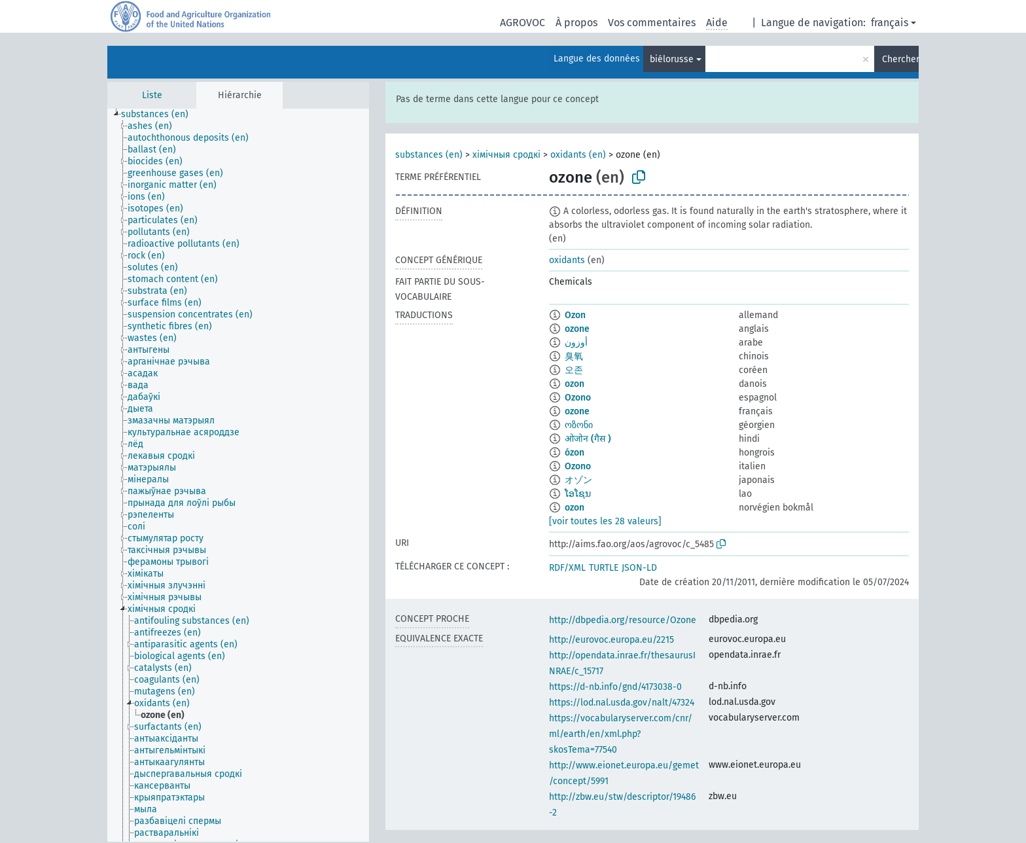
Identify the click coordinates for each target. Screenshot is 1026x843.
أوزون (576, 342)
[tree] (238, 475)
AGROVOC (522, 22)
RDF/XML (567, 567)
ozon (574, 383)
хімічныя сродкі (506, 154)
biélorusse (672, 59)
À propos (576, 22)
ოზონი (579, 425)
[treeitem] (160, 114)
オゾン (578, 480)
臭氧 (574, 356)
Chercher (900, 59)
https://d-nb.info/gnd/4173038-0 (615, 686)
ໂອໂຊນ (578, 493)
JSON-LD (639, 567)
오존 (574, 370)
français (889, 22)
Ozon (575, 315)
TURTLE (603, 567)
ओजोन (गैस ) (588, 438)
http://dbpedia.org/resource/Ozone (622, 620)
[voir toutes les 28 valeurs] (605, 521)
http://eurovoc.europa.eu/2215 (611, 639)
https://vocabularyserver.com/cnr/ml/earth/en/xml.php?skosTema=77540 (620, 734)
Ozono (578, 397)
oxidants (567, 260)
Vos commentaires (652, 22)
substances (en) (429, 154)
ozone (577, 328)
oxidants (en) (578, 154)
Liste (152, 95)
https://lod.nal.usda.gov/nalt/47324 (621, 702)
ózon (574, 452)
